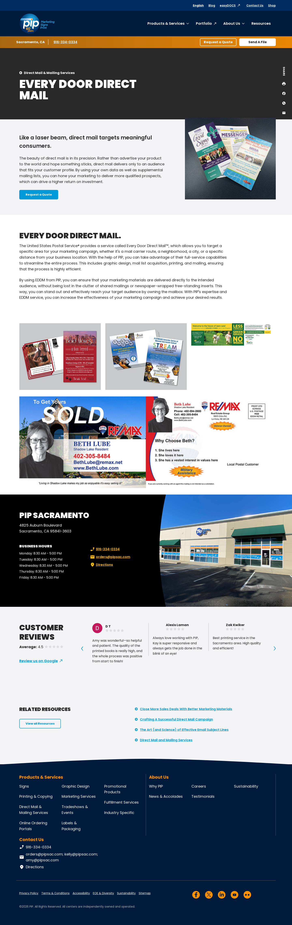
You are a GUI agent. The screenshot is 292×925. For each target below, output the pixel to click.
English (198, 5)
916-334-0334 (66, 42)
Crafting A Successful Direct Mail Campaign (176, 719)
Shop (272, 5)
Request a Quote (218, 42)
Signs (24, 786)
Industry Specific (119, 812)
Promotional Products (115, 789)
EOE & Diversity (103, 893)
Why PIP (156, 786)
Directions (101, 564)
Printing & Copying (36, 796)
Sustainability (246, 786)
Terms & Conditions (55, 893)
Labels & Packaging (71, 825)
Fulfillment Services (121, 802)
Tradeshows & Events (75, 809)
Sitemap (145, 893)
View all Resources (40, 724)
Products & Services (166, 23)
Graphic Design (75, 786)
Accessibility (81, 893)
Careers (198, 786)
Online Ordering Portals (33, 825)
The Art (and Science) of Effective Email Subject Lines (184, 729)
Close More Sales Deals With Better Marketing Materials (186, 709)
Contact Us (254, 5)
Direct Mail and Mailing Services (166, 740)
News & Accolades (166, 796)
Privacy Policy (28, 893)
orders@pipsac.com (109, 557)
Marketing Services (79, 796)
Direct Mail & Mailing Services (49, 73)
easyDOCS (228, 5)
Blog (211, 5)
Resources (261, 23)
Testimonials (203, 796)
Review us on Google (38, 660)
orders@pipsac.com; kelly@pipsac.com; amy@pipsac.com (58, 857)
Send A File (257, 42)
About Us (231, 23)
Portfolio (204, 23)
